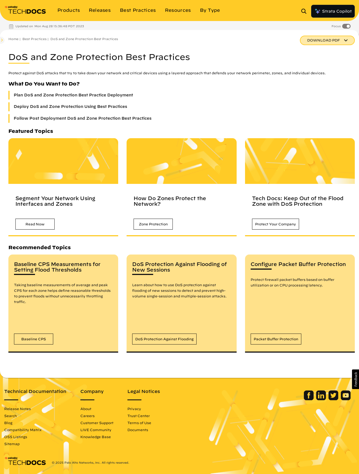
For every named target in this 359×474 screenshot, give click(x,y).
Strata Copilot (333, 11)
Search (10, 416)
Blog (8, 423)
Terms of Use (139, 423)
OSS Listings (15, 437)
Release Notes (17, 409)
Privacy (134, 409)
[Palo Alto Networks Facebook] (309, 399)
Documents (137, 430)
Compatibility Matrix (22, 430)
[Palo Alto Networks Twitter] (333, 399)
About (85, 409)
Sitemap (12, 444)
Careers (87, 416)
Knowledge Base (95, 437)
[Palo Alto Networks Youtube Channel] (346, 399)
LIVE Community (95, 430)
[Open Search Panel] (305, 11)
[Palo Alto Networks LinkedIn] (321, 399)
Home (13, 39)
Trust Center (138, 416)
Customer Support (96, 423)
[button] (35, 224)
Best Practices (34, 39)
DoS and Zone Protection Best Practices (84, 39)
